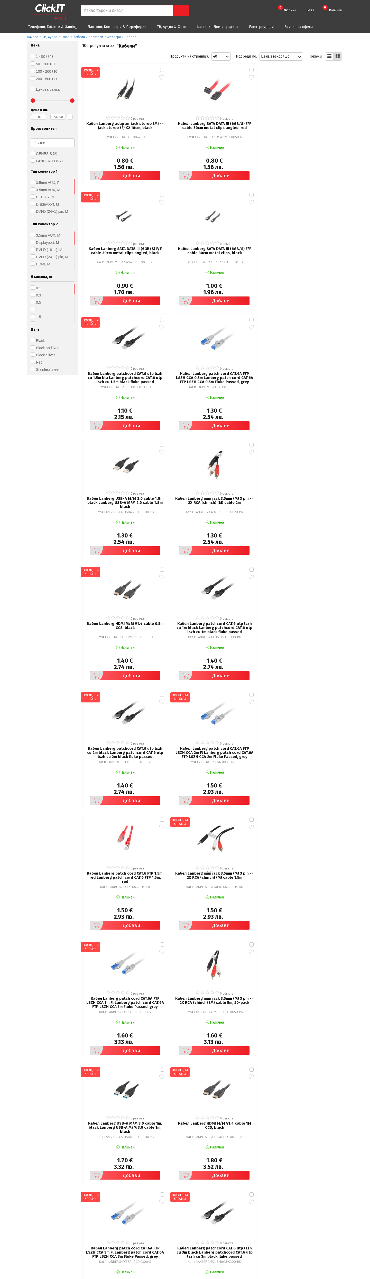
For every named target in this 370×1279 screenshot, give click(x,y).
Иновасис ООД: (158, 1275)
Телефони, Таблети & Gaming (52, 27)
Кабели (130, 37)
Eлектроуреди (261, 27)
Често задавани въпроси (130, 1223)
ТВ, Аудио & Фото (171, 27)
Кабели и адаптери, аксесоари (97, 37)
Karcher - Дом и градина (217, 27)
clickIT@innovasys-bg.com (322, 1210)
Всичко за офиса (298, 27)
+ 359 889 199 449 (316, 1217)
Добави (109, 161)
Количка (332, 8)
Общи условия (121, 1209)
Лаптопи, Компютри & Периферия (117, 27)
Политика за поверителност (133, 1216)
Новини (200, 1223)
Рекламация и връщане (214, 1209)
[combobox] (221, 56)
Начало (32, 37)
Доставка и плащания (212, 1216)
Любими (287, 8)
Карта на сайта (121, 1231)
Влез (310, 10)
